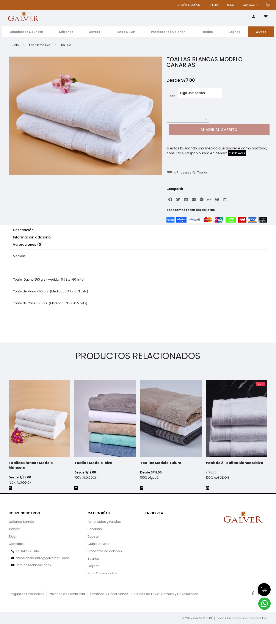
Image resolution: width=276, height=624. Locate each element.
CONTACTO (250, 5)
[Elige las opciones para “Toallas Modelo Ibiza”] (76, 488)
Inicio (15, 45)
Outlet (261, 32)
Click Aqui (237, 153)
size (173, 96)
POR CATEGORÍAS (40, 45)
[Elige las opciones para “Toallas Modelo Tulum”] (143, 485)
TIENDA (214, 5)
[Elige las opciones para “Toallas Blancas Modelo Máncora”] (10, 488)
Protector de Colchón (168, 32)
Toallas (207, 32)
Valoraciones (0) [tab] (28, 244)
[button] (170, 199)
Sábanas (66, 32)
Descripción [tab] (23, 229)
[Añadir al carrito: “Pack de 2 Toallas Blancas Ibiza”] (208, 485)
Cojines (234, 32)
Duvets (94, 32)
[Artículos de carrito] (269, 5)
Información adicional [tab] (32, 237)
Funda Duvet (126, 32)
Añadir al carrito (219, 129)
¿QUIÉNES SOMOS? (189, 5)
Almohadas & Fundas (27, 32)
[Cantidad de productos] (188, 119)
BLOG (230, 5)
